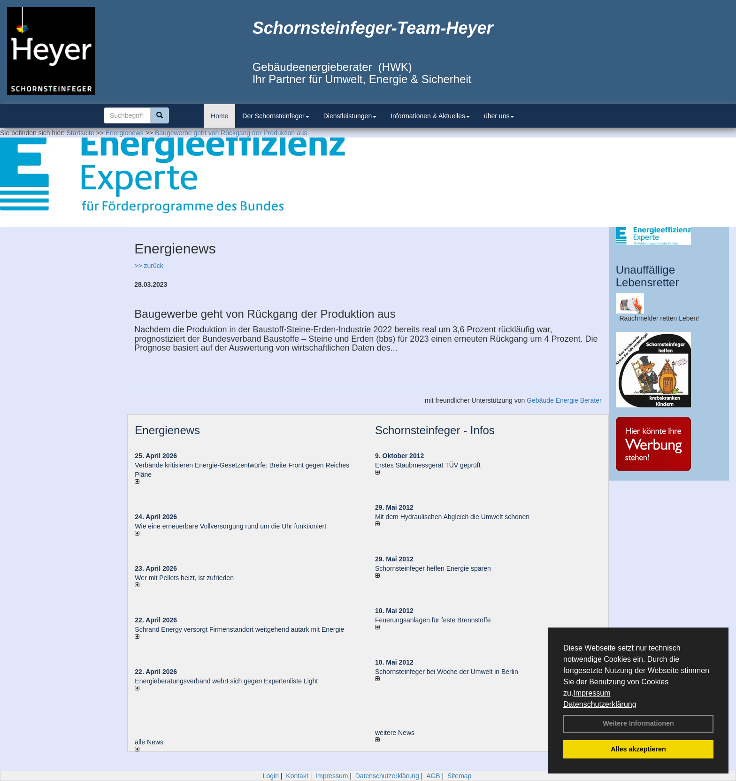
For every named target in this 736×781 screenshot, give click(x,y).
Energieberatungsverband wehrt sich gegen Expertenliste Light (226, 681)
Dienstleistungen (350, 116)
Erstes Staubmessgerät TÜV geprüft (428, 465)
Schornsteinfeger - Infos (435, 430)
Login (271, 776)
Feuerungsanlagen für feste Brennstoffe (433, 620)
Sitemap (459, 776)
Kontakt (297, 776)
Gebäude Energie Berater (564, 400)
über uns (499, 116)
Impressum (591, 693)
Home (219, 116)
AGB (433, 776)
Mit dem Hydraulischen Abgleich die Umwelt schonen (452, 517)
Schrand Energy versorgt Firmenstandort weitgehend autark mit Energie (239, 629)
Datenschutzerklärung (599, 704)
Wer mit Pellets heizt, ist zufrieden (184, 578)
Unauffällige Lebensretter (647, 275)
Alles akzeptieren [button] (638, 749)
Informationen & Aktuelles (430, 116)
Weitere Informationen (638, 723)
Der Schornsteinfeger (275, 116)
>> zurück (148, 265)
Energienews (167, 430)
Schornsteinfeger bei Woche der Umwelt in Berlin (446, 671)
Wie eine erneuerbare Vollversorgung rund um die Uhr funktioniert (230, 526)
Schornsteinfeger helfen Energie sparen (433, 568)
